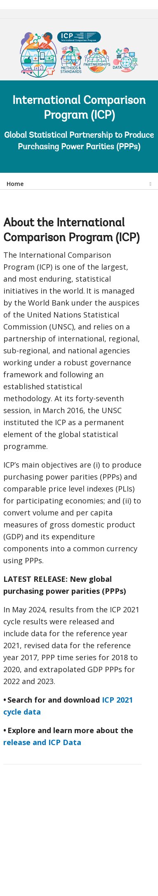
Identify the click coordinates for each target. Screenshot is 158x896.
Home (15, 184)
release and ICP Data (42, 742)
